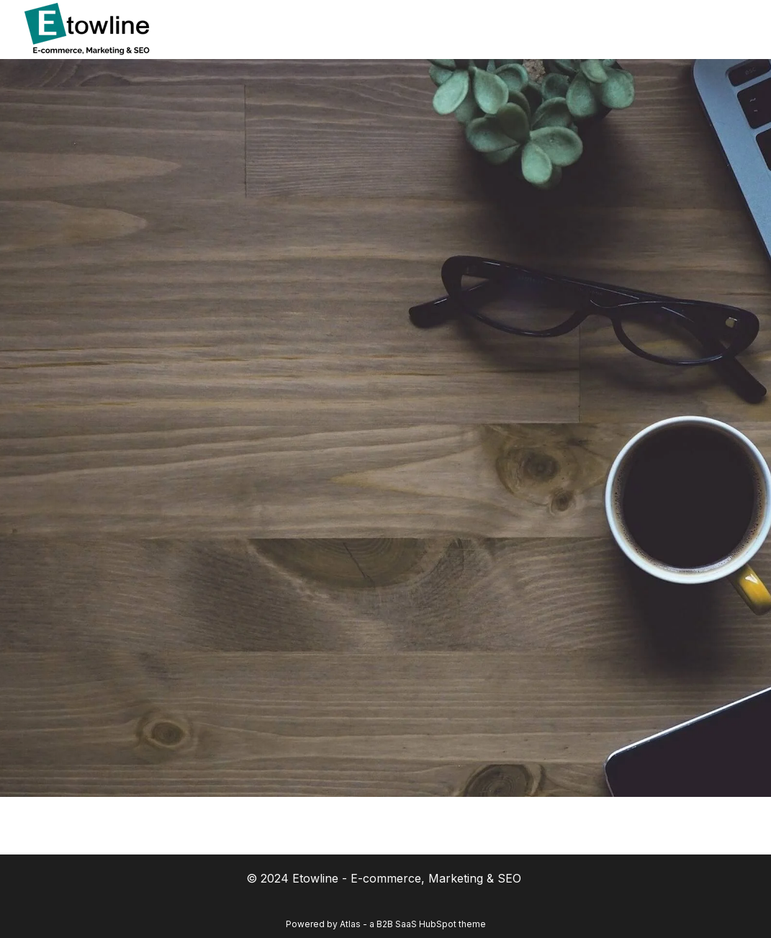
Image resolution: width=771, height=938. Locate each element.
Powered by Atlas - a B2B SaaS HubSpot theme (386, 924)
